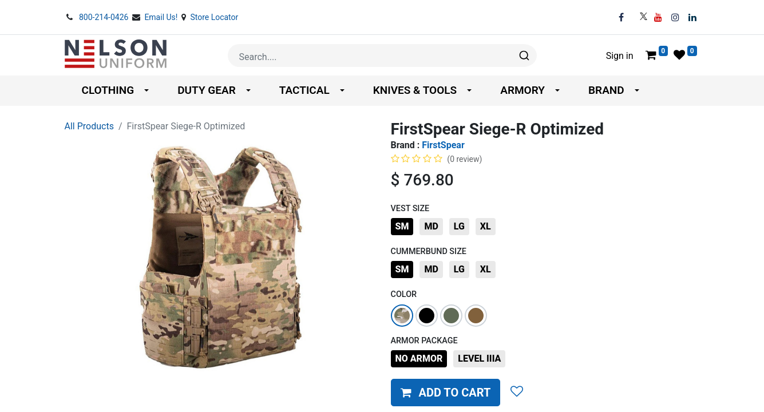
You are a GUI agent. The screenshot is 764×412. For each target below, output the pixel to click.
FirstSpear (443, 145)
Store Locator (214, 17)
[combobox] (382, 55)
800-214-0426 (104, 17)
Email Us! (162, 17)
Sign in (620, 55)
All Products (89, 126)
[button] (446, 392)
